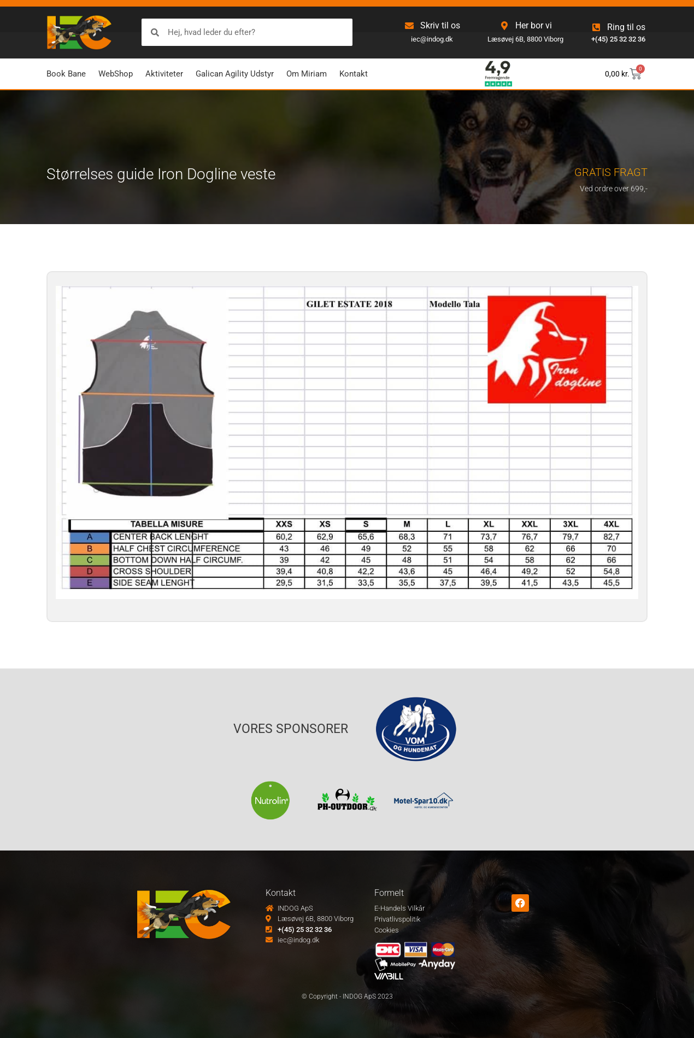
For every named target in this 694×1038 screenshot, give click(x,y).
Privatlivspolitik (397, 919)
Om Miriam (306, 74)
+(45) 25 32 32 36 (618, 39)
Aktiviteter (164, 74)
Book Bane (66, 74)
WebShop (115, 74)
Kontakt (353, 74)
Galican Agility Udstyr (235, 74)
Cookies (386, 930)
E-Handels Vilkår (399, 908)
